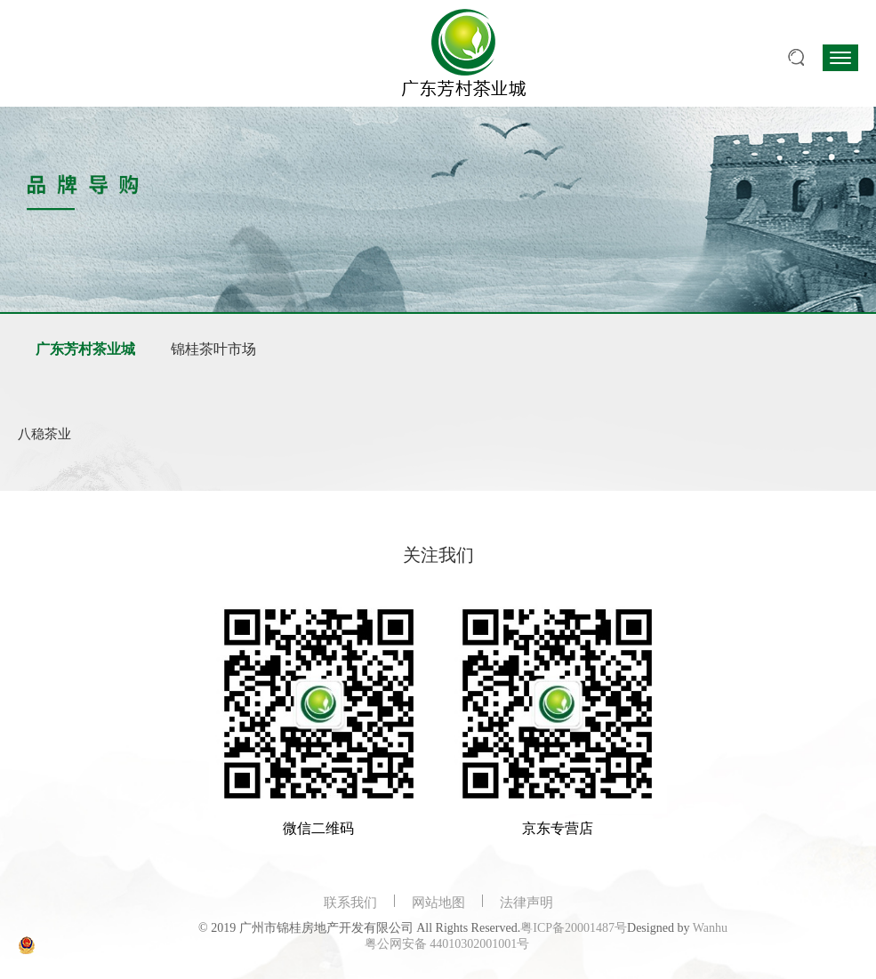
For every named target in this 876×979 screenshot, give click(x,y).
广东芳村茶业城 (85, 349)
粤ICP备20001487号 (573, 928)
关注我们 (438, 555)
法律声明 (526, 902)
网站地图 (438, 902)
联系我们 (350, 902)
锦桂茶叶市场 (213, 349)
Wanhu (710, 928)
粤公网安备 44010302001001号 (447, 944)
